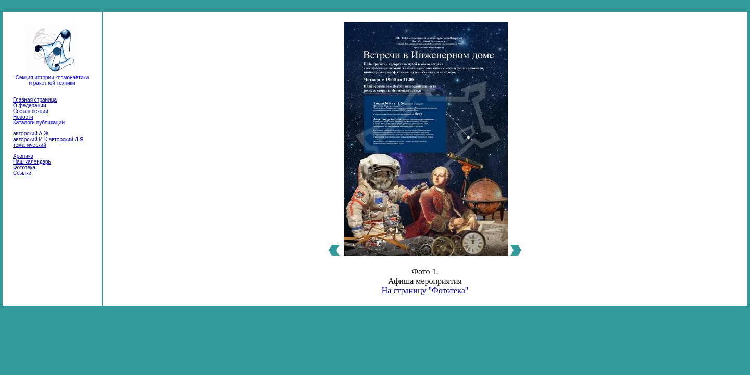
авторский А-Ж (31, 133)
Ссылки (22, 173)
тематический (29, 145)
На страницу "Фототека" (425, 290)
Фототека (24, 167)
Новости (23, 117)
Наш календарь (32, 162)
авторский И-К (30, 139)
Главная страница (35, 100)
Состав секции (30, 111)
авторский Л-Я (66, 139)
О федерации (29, 105)
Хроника (23, 156)
